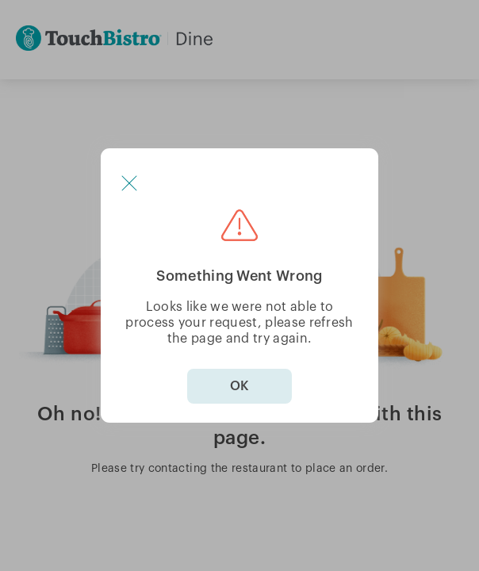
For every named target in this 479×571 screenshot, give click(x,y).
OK (239, 386)
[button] (129, 183)
